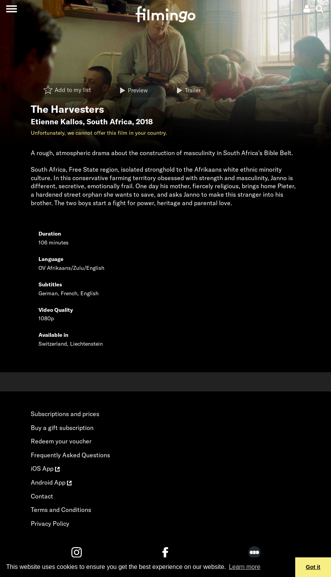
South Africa (109, 121)
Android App (51, 482)
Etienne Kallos (57, 121)
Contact (42, 496)
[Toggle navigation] (11, 8)
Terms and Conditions (61, 509)
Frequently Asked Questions (70, 455)
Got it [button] (313, 567)
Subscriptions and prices (65, 414)
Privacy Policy (50, 523)
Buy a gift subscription (62, 427)
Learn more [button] (245, 567)
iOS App (45, 468)
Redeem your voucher (61, 441)
